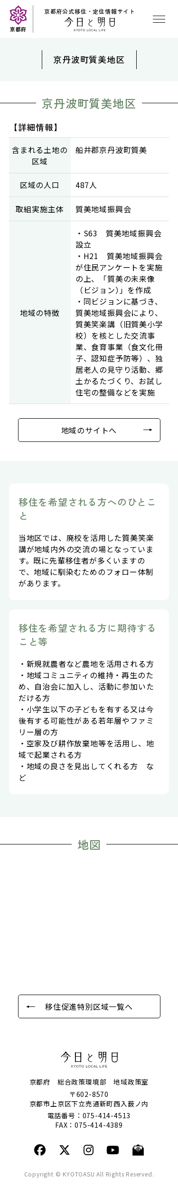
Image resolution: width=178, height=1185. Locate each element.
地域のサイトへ (89, 430)
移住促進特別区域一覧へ (89, 1006)
